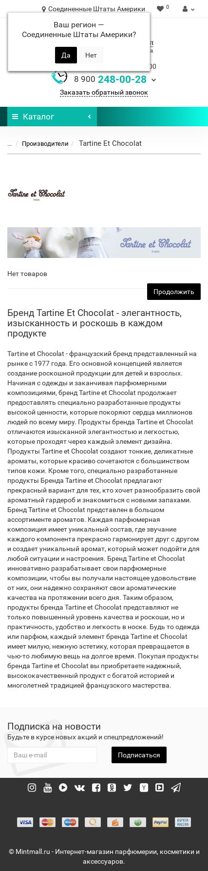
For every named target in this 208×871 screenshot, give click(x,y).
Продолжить (173, 292)
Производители (39, 143)
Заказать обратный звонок (104, 92)
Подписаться (139, 755)
